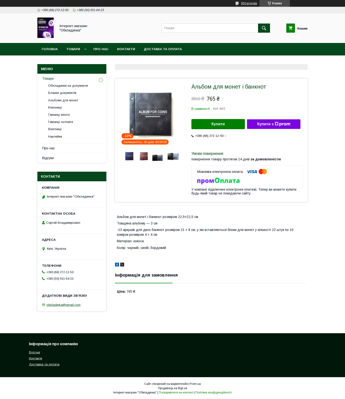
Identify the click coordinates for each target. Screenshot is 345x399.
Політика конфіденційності (213, 392)
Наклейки (55, 136)
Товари (73, 49)
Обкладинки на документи (68, 85)
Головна (50, 49)
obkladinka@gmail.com (63, 305)
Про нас (101, 49)
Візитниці (55, 129)
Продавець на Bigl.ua (172, 388)
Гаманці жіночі (59, 114)
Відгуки (48, 158)
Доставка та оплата (163, 49)
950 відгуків (249, 3)
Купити (218, 124)
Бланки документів (62, 93)
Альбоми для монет (63, 100)
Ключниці (55, 107)
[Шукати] (264, 28)
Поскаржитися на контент (176, 392)
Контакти (126, 49)
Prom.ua (195, 384)
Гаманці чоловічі (60, 122)
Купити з (273, 124)
